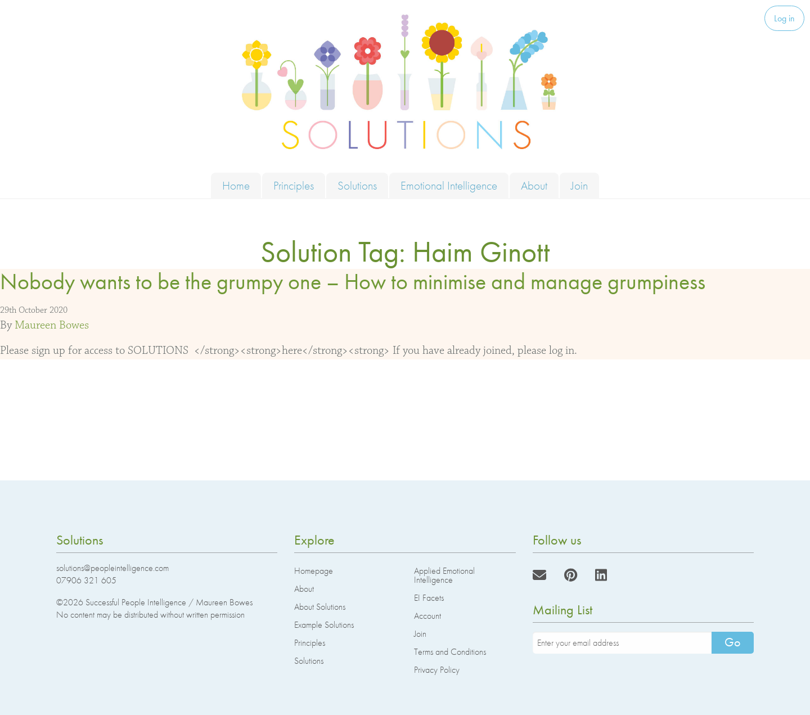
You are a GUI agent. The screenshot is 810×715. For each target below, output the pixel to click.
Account (427, 616)
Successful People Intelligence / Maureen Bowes (169, 602)
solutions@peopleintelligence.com (112, 568)
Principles (293, 185)
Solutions (357, 185)
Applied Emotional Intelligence (444, 575)
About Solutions (319, 607)
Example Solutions (324, 625)
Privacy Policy (437, 670)
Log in (784, 18)
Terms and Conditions (450, 652)
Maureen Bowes (52, 325)
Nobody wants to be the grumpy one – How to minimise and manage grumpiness (352, 281)
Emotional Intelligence (448, 185)
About (534, 185)
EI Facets (429, 598)
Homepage (313, 571)
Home (236, 185)
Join (579, 185)
